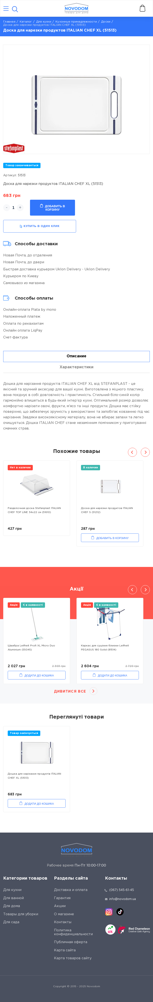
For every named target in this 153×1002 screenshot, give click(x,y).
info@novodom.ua (120, 899)
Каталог (26, 22)
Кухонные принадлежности (76, 22)
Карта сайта (65, 950)
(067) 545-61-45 (121, 890)
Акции (60, 906)
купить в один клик (40, 226)
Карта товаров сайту (73, 958)
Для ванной (13, 898)
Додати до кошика (39, 675)
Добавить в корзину (52, 207)
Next (145, 452)
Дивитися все (70, 691)
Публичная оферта (70, 942)
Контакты (62, 922)
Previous (132, 452)
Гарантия (62, 898)
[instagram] (109, 912)
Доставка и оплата (70, 890)
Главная (9, 22)
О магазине (64, 914)
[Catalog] (6, 9)
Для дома (11, 906)
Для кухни (43, 22)
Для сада (11, 922)
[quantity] (13, 207)
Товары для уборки (20, 914)
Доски (105, 22)
